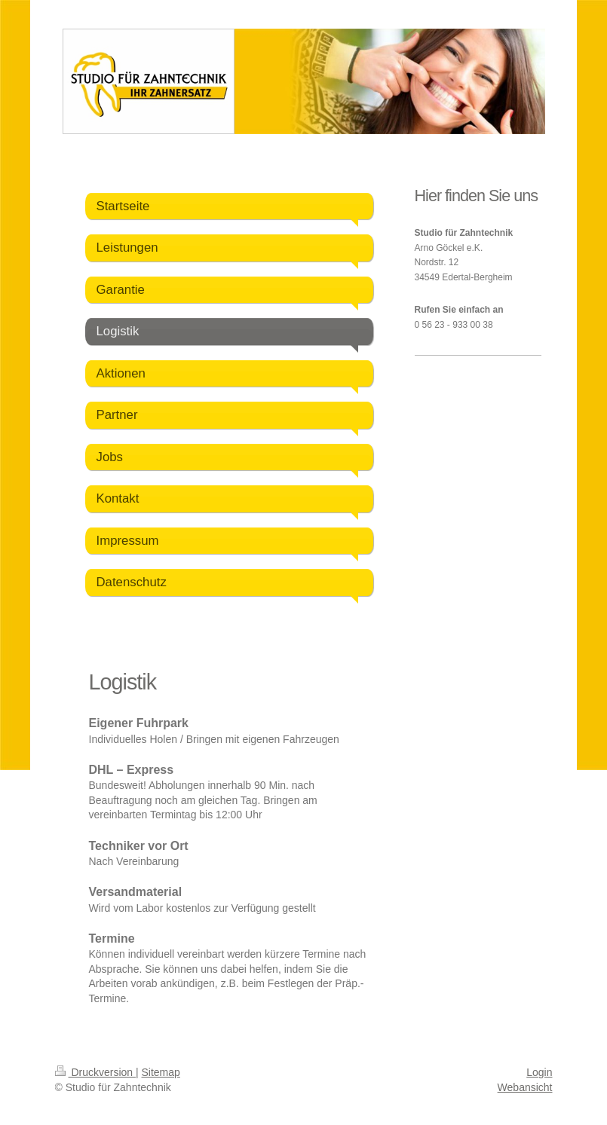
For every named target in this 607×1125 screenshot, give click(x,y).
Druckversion (95, 1072)
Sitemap (161, 1072)
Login (539, 1072)
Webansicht (525, 1087)
